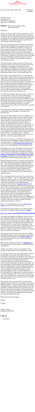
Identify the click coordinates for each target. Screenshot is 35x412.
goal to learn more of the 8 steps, (23, 143)
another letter (27, 243)
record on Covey (22, 184)
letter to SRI (25, 236)
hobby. (29, 210)
